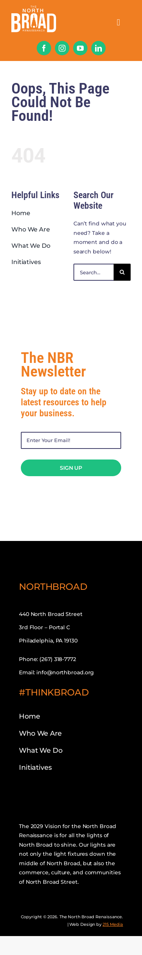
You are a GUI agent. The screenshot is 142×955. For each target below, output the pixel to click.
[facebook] (44, 48)
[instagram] (62, 48)
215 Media (113, 924)
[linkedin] (98, 48)
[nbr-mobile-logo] (33, 8)
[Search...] (93, 272)
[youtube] (80, 48)
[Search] (122, 272)
